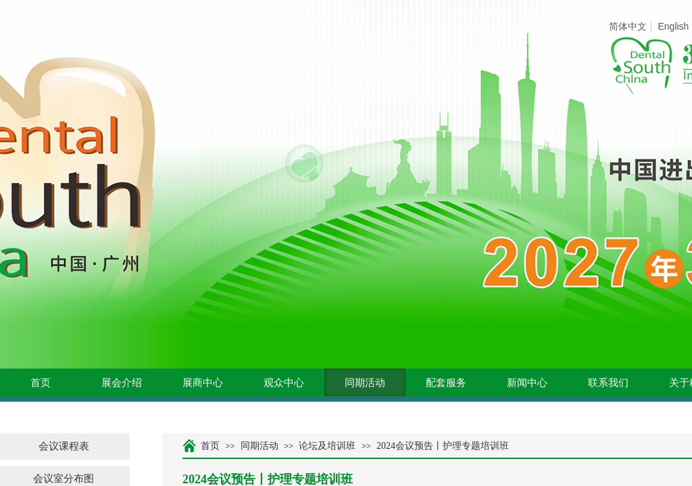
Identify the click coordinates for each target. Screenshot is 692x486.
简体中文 (628, 26)
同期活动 (365, 382)
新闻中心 (527, 382)
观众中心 (284, 382)
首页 (40, 382)
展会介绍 (121, 382)
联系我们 (608, 382)
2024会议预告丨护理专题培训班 (442, 446)
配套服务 (446, 382)
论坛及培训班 (327, 446)
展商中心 (202, 382)
